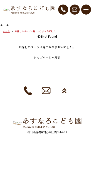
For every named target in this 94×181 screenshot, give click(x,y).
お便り (18, 75)
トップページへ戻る (47, 57)
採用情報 (55, 75)
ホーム (6, 31)
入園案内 (44, 68)
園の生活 (63, 68)
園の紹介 (24, 68)
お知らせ (74, 75)
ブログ (81, 68)
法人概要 (35, 75)
